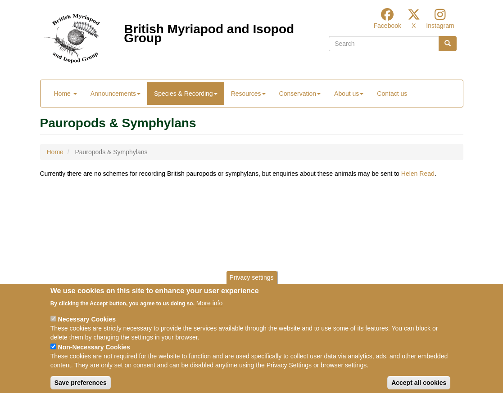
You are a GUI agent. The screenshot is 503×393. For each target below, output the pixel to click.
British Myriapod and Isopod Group (209, 31)
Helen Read (418, 173)
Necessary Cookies (87, 326)
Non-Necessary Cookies (94, 354)
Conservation (300, 93)
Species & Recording (186, 93)
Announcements (115, 93)
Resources (248, 93)
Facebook (387, 25)
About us (348, 93)
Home (65, 93)
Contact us (392, 93)
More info (209, 310)
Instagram (440, 25)
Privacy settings (251, 285)
